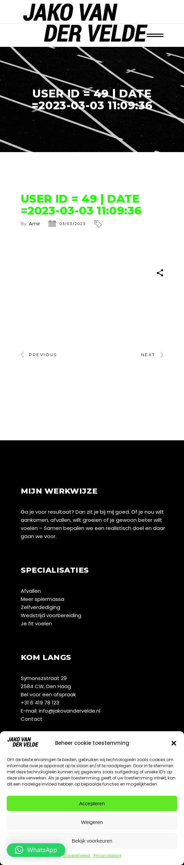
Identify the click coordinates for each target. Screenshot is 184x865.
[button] (173, 743)
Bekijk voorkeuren (92, 841)
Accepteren (92, 803)
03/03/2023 (73, 223)
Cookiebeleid (76, 856)
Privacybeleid (107, 856)
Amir (34, 223)
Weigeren (92, 822)
